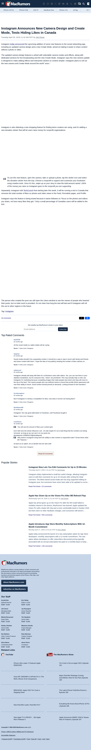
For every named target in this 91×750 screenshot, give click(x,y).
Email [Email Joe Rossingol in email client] (23, 612)
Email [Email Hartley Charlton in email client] (3, 629)
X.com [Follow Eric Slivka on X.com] (28, 604)
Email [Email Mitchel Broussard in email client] (3, 621)
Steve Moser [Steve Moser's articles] (5, 642)
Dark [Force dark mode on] (47, 739)
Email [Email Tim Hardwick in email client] (23, 621)
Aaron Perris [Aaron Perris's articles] (26, 642)
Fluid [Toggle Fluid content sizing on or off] (28, 739)
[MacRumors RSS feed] (71, 3)
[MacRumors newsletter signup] (75, 3)
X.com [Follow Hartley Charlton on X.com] (8, 629)
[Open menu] (2, 4)
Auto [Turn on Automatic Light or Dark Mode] (39, 739)
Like (25, 348)
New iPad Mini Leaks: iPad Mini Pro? (27, 704)
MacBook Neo (49, 10)
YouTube (9, 654)
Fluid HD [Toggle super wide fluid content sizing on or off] (33, 739)
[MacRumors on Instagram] (48, 3)
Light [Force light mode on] (43, 739)
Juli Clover (40, 37)
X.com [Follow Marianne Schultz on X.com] (28, 629)
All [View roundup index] (88, 10)
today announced (17, 44)
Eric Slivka (62, 530)
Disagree (30, 348)
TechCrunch (28, 190)
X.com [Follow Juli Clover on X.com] (8, 612)
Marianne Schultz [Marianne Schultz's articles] (27, 625)
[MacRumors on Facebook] (52, 3)
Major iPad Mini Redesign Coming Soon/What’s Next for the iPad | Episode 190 (73, 677)
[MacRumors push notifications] (67, 3)
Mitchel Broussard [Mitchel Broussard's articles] (7, 616)
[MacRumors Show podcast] (44, 3)
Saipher (17, 354)
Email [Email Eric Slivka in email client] (23, 604)
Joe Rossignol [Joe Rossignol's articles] (26, 608)
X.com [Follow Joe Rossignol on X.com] (28, 612)
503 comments (47, 515)
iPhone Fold (23, 10)
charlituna (17, 422)
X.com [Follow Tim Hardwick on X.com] (28, 621)
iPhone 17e (63, 10)
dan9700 (17, 340)
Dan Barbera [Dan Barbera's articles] (5, 633)
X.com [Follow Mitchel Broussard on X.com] (8, 621)
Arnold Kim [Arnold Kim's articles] (5, 600)
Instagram (9, 311)
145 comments (47, 546)
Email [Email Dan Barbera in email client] (3, 637)
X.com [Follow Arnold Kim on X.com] (8, 604)
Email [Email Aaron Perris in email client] (23, 646)
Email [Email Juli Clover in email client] (3, 612)
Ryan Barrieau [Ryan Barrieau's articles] (26, 633)
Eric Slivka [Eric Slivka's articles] (25, 600)
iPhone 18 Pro (9, 10)
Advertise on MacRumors (14, 589)
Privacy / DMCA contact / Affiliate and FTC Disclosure (17, 731)
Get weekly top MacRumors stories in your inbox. (45, 325)
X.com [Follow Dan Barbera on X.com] (8, 637)
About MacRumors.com (13, 582)
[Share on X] (81, 318)
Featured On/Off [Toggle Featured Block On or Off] (7, 739)
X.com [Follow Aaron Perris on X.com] (28, 646)
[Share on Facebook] (87, 318)
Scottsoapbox (19, 393)
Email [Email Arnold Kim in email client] (3, 604)
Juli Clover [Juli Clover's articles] (4, 608)
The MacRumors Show (63, 654)
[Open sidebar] (88, 4)
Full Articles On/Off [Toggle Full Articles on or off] (19, 739)
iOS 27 (35, 10)
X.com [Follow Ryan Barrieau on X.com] (28, 637)
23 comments (46, 489)
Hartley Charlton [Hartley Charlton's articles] (6, 625)
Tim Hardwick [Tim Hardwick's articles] (26, 616)
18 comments (6, 318)
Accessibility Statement (8, 735)
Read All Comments (45, 454)
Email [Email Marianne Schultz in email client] (23, 629)
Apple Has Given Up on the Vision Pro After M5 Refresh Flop (59, 495)
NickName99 (18, 407)
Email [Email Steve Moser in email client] (3, 646)
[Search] (84, 4)
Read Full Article (34, 489)
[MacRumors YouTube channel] (63, 3)
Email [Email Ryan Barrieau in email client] (23, 637)
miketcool (17, 370)
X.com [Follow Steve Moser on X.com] (8, 646)
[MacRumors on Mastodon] (59, 3)
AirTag (75, 10)
